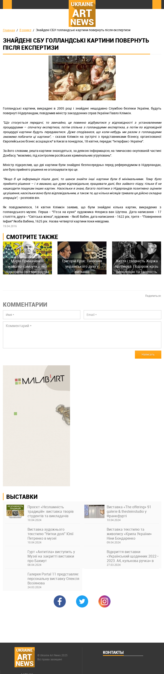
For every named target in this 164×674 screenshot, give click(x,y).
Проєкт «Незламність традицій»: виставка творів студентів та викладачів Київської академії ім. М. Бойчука (51, 511)
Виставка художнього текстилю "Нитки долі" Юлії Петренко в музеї (50, 533)
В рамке (25, 30)
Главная (9, 30)
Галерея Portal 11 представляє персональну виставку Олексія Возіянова (53, 578)
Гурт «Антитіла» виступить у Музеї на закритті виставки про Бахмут (51, 556)
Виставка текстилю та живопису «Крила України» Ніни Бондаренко (129, 533)
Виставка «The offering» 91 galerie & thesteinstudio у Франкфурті (129, 511)
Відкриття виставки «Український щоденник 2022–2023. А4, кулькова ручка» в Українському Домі (133, 556)
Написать (148, 354)
